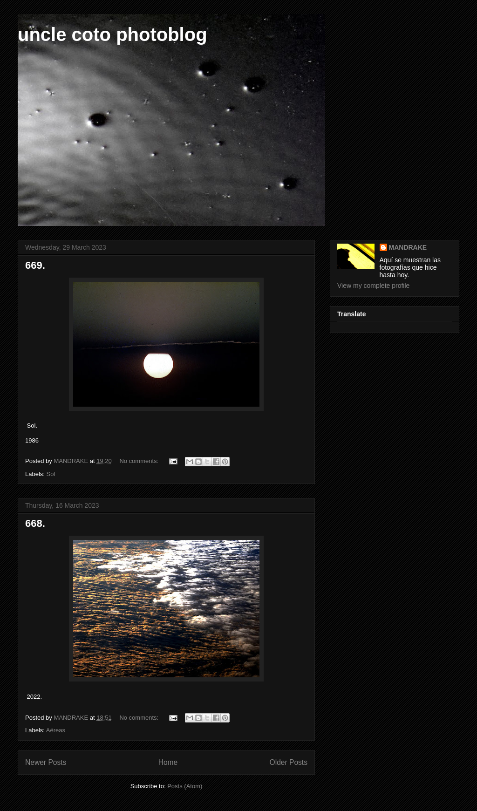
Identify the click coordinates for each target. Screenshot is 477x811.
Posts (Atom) (184, 786)
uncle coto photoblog (112, 34)
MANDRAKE (408, 247)
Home (168, 762)
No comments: (139, 460)
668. (35, 523)
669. (35, 265)
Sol (51, 473)
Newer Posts (45, 762)
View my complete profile (373, 285)
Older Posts (288, 762)
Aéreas (55, 730)
